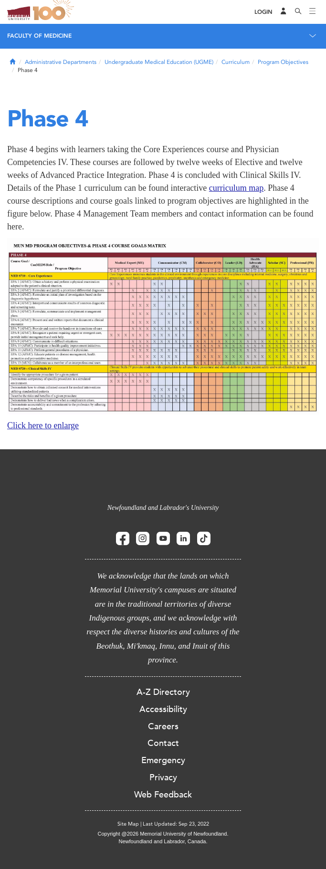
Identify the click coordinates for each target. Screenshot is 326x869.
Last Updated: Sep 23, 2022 (176, 824)
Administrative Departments (60, 62)
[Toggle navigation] (312, 12)
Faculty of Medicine (39, 35)
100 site (54, 12)
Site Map (128, 824)
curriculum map (236, 188)
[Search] (298, 12)
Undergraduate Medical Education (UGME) (159, 62)
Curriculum (235, 62)
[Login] (263, 12)
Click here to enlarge (43, 425)
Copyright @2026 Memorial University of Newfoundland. (162, 834)
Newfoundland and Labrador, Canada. (163, 841)
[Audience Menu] (283, 12)
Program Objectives (283, 62)
